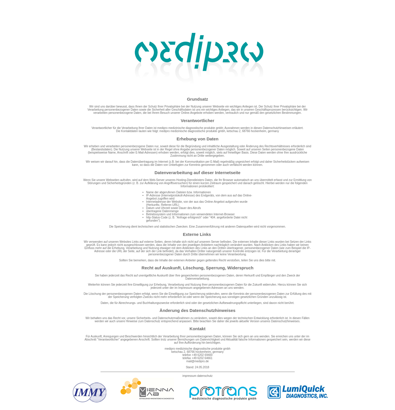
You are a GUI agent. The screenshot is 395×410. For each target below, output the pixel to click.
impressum (190, 375)
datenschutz (204, 375)
